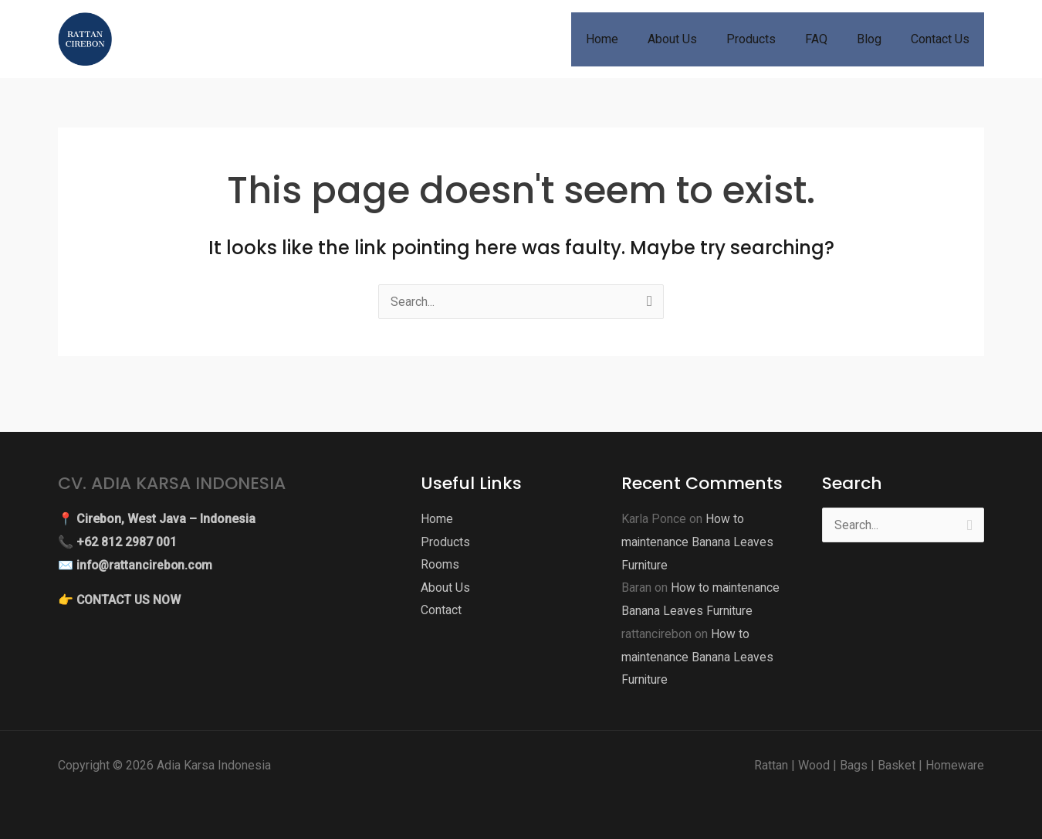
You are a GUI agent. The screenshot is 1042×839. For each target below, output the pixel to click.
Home (437, 518)
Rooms (440, 565)
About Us (445, 587)
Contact (441, 610)
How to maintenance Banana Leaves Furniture (697, 541)
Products (445, 542)
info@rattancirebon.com (146, 565)
